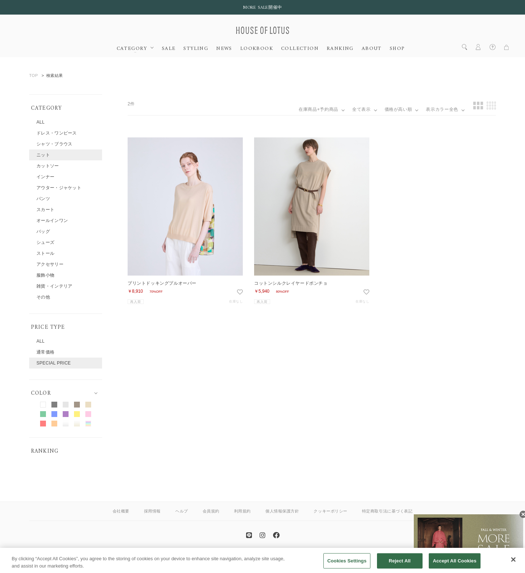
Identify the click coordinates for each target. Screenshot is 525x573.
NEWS (224, 48)
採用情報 (152, 511)
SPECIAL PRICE (53, 363)
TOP (33, 75)
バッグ (43, 231)
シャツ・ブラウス (54, 144)
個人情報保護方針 (282, 511)
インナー (45, 176)
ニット (43, 154)
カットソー (47, 165)
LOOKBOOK (256, 48)
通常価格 (45, 352)
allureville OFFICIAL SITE (288, 556)
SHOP (397, 48)
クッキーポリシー (330, 511)
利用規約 (242, 511)
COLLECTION (300, 48)
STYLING (195, 48)
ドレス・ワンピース (56, 133)
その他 (43, 297)
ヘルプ (181, 511)
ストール (45, 253)
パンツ (43, 198)
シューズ (45, 242)
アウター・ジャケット (58, 187)
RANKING (340, 48)
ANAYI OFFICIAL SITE (233, 556)
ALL (40, 122)
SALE (169, 48)
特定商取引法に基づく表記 (387, 511)
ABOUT (372, 48)
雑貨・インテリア (54, 286)
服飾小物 (45, 275)
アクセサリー (49, 264)
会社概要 (121, 511)
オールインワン (52, 220)
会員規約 (211, 511)
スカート (45, 209)
